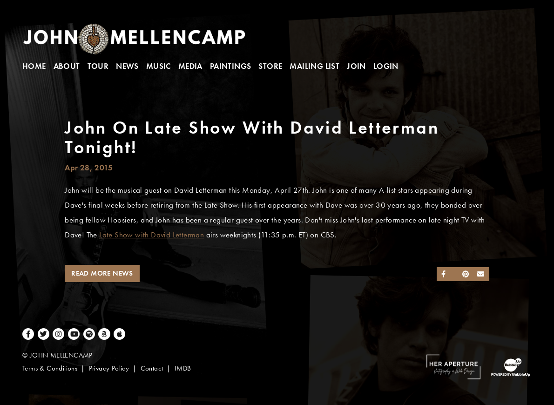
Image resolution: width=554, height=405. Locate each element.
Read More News (102, 273)
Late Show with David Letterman (151, 235)
